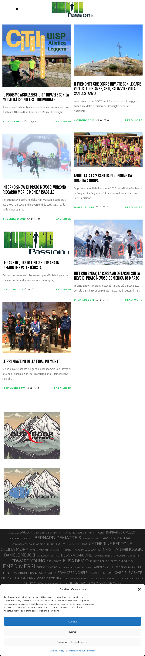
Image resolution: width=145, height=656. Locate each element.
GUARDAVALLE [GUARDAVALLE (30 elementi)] (135, 578)
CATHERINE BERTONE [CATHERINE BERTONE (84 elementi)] (110, 543)
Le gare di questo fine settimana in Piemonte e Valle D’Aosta (30, 265)
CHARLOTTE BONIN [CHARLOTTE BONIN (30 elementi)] (60, 550)
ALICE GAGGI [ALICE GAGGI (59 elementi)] (19, 532)
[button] (139, 589)
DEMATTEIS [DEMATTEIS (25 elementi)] (98, 556)
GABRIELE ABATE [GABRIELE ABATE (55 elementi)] (128, 572)
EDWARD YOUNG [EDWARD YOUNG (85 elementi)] (28, 560)
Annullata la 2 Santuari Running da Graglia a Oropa (103, 178)
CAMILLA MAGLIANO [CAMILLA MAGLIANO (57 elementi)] (117, 538)
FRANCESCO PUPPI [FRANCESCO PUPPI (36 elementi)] (101, 572)
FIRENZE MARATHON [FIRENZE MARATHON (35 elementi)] (14, 572)
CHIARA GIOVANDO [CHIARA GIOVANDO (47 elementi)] (86, 549)
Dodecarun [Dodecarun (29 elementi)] (134, 555)
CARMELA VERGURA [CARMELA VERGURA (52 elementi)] (71, 544)
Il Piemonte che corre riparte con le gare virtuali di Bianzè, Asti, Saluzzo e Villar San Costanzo (107, 89)
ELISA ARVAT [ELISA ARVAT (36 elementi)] (54, 561)
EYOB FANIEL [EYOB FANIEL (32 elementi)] (66, 567)
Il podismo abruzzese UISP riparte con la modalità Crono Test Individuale (35, 97)
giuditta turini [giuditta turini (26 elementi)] (86, 578)
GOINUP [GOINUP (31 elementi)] (121, 578)
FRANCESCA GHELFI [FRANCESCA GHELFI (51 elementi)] (73, 572)
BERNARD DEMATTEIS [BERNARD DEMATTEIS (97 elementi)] (58, 537)
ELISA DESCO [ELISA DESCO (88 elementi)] (76, 560)
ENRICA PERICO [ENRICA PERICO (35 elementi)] (99, 561)
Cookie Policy (57, 650)
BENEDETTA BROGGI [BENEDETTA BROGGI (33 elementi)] (21, 538)
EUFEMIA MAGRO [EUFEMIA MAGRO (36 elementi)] (47, 567)
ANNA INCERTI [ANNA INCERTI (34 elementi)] (97, 532)
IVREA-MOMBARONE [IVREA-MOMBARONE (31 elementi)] (56, 584)
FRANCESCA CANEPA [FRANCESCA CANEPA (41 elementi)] (42, 572)
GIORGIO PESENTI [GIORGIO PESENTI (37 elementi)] (48, 578)
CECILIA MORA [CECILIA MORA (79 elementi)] (14, 549)
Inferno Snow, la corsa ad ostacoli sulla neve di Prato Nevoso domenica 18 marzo (107, 276)
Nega (72, 631)
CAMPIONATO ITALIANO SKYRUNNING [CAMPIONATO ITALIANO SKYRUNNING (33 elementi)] (33, 544)
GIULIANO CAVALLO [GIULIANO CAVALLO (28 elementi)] (105, 578)
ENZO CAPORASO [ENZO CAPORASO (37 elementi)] (122, 561)
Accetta (72, 621)
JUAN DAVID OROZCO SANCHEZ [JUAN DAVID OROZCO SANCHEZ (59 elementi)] (95, 583)
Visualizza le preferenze (73, 642)
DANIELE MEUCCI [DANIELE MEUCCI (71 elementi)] (19, 555)
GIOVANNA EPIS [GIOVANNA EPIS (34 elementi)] (69, 578)
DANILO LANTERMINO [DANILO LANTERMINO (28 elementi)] (47, 555)
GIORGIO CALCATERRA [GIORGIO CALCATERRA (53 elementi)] (18, 578)
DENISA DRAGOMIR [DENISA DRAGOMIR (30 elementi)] (115, 555)
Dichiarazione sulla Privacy (81, 650)
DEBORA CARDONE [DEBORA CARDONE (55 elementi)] (76, 555)
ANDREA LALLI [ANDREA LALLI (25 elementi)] (38, 533)
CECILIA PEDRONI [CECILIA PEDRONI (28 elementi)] (39, 550)
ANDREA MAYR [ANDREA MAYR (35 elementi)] (55, 532)
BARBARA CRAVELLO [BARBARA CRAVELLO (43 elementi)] (120, 532)
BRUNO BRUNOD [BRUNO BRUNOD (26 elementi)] (91, 538)
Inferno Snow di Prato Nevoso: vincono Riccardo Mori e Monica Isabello (34, 189)
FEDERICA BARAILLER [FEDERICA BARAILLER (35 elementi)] (128, 567)
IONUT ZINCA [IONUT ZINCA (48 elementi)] (33, 583)
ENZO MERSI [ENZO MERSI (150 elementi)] (19, 566)
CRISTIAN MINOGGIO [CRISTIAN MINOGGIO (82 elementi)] (123, 549)
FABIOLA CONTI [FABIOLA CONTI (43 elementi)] (103, 567)
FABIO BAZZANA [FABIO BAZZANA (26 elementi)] (83, 567)
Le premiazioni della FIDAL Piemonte (31, 361)
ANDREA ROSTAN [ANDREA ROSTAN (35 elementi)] (76, 532)
